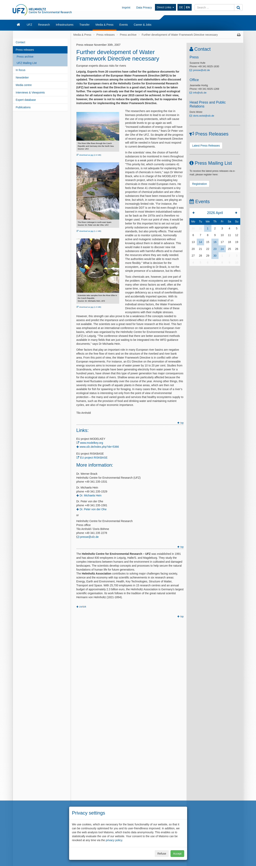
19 (236, 242)
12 (236, 235)
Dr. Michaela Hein (91, 495)
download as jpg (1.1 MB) (90, 231)
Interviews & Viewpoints (30, 92)
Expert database (26, 99)
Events (123, 24)
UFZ (29, 24)
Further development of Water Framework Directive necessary (180, 34)
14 (200, 242)
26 (236, 248)
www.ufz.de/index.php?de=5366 (99, 446)
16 (215, 242)
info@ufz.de (199, 92)
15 (207, 242)
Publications (23, 107)
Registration (199, 183)
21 (200, 248)
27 (193, 255)
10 (222, 235)
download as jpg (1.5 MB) (90, 307)
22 (207, 248)
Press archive (25, 56)
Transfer (84, 24)
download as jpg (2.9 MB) (90, 155)
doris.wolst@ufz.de (203, 115)
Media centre (24, 85)
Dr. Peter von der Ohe (93, 509)
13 (193, 242)
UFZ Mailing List (27, 62)
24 (222, 248)
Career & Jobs (142, 24)
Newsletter (22, 77)
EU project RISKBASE (94, 457)
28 (200, 255)
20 (193, 248)
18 (229, 242)
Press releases (25, 49)
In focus (20, 70)
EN (188, 7)
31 (200, 228)
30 (193, 228)
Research (44, 24)
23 (215, 248)
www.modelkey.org (91, 442)
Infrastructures (64, 24)
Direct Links (165, 7)
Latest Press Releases (206, 145)
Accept (177, 853)
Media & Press (104, 24)
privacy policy (114, 840)
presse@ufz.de (89, 536)
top (182, 422)
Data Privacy (144, 7)
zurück (82, 606)
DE (181, 7)
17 (222, 242)
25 (229, 248)
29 (207, 255)
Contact (20, 42)
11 (229, 235)
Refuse (161, 853)
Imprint (126, 7)
